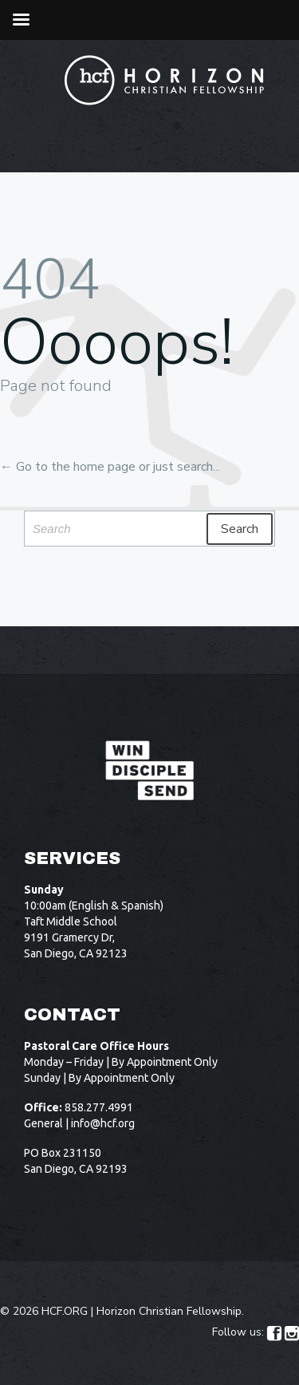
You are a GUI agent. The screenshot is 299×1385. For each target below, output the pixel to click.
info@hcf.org (103, 1123)
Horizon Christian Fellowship (169, 1311)
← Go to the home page (68, 466)
